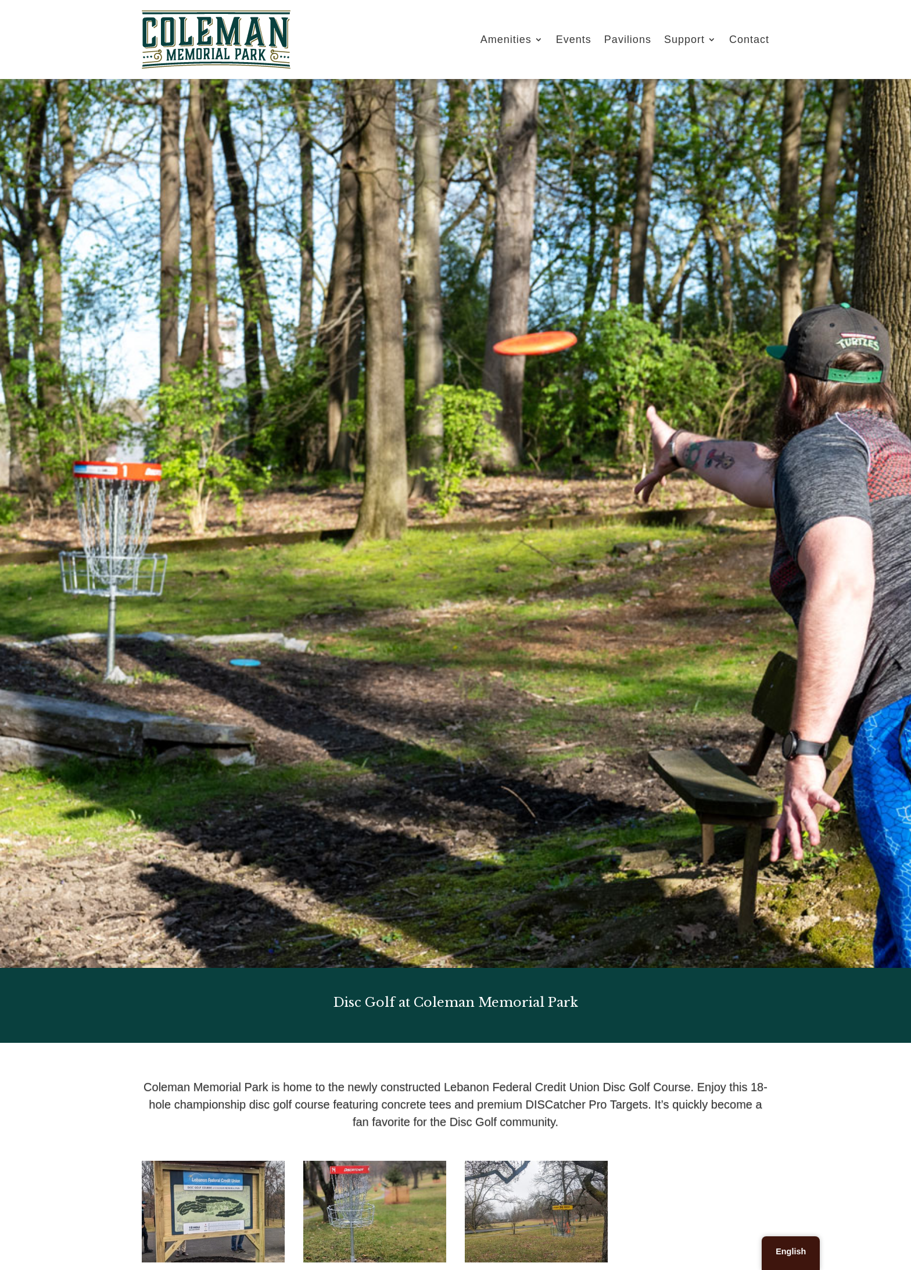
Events (573, 39)
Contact (749, 39)
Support (684, 39)
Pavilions (627, 39)
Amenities (506, 39)
